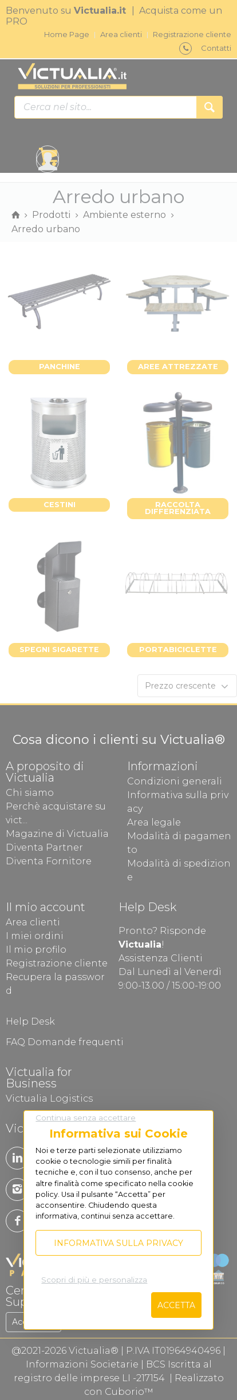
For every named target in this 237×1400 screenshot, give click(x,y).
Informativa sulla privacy (118, 1243)
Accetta (176, 1305)
